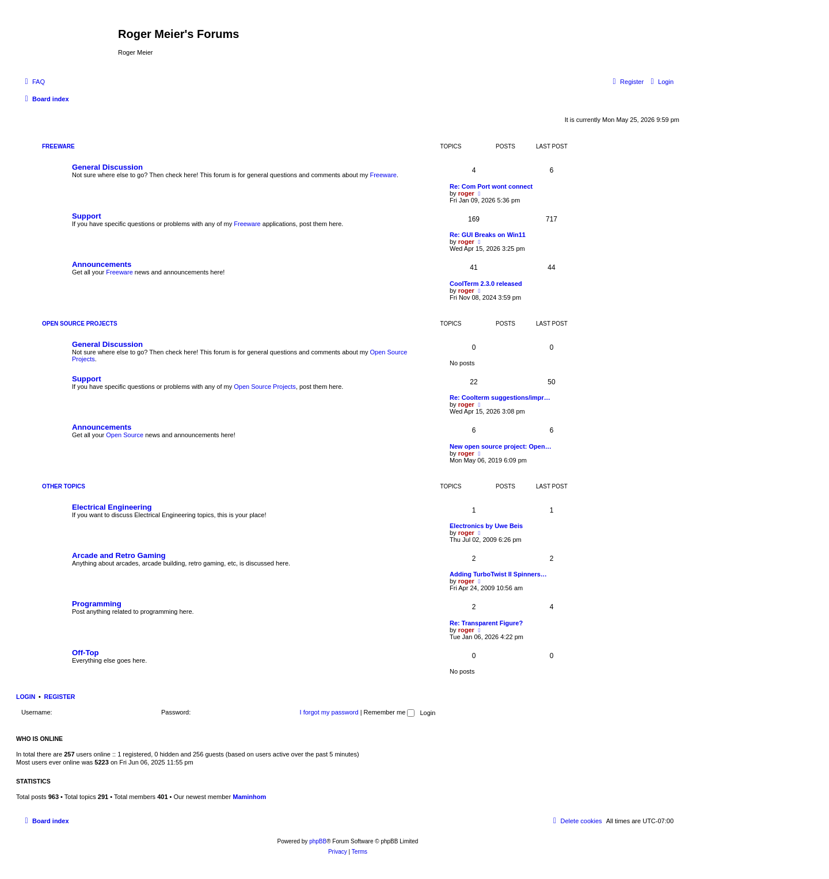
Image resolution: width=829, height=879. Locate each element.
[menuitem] (33, 82)
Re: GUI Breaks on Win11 (488, 234)
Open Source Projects (79, 323)
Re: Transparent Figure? (486, 623)
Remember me (389, 712)
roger (466, 193)
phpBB (317, 841)
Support (86, 216)
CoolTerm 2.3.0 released (486, 283)
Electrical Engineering (112, 507)
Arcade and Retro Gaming (119, 555)
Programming (96, 603)
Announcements (101, 264)
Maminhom (249, 796)
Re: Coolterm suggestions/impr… (500, 397)
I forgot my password (329, 712)
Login (25, 696)
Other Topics (63, 486)
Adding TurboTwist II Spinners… (498, 574)
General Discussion (107, 167)
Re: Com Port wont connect (491, 186)
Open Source (124, 434)
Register (59, 696)
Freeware (58, 146)
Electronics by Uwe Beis (486, 525)
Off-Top (85, 652)
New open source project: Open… (501, 446)
